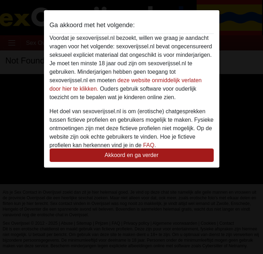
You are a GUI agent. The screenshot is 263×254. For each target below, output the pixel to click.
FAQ (148, 145)
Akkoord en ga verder (131, 155)
